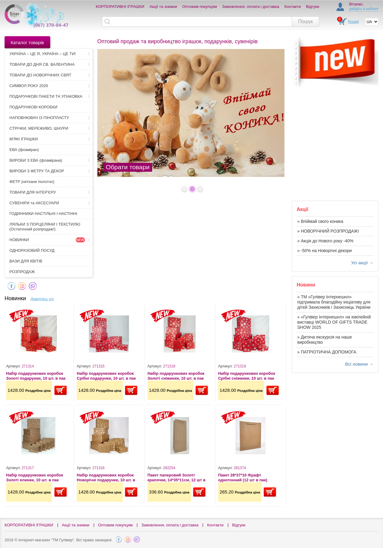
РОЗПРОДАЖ (22, 271)
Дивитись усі (42, 299)
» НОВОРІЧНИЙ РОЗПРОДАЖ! (328, 231)
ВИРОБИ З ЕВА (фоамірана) (35, 160)
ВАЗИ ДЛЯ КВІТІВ (25, 261)
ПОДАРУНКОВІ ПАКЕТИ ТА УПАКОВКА (45, 96)
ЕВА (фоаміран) (24, 149)
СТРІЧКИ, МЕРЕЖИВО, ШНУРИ (38, 128)
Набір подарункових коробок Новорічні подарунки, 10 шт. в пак (106, 477)
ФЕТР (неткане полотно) (31, 181)
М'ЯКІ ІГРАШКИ (23, 139)
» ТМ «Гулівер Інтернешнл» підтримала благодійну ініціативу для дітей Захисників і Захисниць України (333, 302)
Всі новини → (359, 364)
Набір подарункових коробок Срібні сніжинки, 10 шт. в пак (246, 376)
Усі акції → (362, 262)
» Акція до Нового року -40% (325, 240)
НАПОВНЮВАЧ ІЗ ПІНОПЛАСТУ (39, 117)
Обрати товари (128, 166)
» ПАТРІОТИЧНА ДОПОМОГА (326, 352)
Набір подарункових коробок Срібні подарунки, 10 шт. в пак (106, 376)
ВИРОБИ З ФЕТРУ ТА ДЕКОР (36, 171)
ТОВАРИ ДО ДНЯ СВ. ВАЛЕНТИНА (42, 64)
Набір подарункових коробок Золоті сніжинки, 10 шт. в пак (176, 376)
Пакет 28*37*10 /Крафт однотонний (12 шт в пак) (242, 477)
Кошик (353, 21)
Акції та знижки (163, 6)
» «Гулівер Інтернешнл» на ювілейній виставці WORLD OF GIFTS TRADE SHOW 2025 (334, 322)
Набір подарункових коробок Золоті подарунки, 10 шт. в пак (35, 376)
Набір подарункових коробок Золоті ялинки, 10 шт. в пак (34, 477)
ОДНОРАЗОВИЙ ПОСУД (31, 250)
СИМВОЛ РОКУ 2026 (28, 85)
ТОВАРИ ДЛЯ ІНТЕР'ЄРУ (32, 192)
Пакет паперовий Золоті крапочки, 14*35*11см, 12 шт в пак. (177, 477)
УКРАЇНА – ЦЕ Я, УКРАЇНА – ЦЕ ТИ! (42, 53)
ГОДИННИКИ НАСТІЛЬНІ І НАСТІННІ (43, 213)
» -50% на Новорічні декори (324, 250)
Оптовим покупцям (199, 6)
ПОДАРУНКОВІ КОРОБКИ (33, 107)
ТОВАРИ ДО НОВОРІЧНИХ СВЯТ (40, 75)
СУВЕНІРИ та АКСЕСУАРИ (34, 203)
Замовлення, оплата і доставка (250, 6)
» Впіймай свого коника (320, 221)
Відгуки (312, 6)
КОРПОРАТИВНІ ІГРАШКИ (120, 6)
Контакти (292, 6)
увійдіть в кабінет (363, 9)
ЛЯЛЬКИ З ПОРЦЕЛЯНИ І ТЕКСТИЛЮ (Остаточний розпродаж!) (44, 226)
